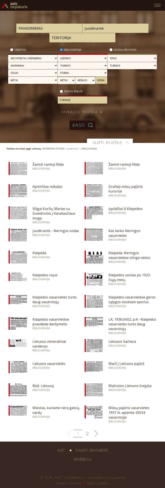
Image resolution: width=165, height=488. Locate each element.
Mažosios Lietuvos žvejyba (129, 385)
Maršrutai (82, 459)
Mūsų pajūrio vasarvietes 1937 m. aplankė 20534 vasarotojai (128, 412)
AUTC (61, 450)
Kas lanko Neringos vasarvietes (124, 233)
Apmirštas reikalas (47, 186)
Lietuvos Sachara (122, 341)
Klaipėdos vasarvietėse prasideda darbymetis (50, 321)
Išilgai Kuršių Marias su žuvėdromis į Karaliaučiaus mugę (53, 213)
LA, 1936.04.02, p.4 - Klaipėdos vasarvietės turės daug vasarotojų (132, 324)
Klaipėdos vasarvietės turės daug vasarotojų (54, 299)
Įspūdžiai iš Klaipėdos (125, 208)
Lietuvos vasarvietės (48, 363)
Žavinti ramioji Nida (48, 164)
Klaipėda (39, 253)
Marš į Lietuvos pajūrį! (126, 363)
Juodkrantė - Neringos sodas (55, 230)
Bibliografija (72, 50)
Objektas (20, 50)
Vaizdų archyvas (124, 50)
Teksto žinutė (73, 91)
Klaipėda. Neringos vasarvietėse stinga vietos (129, 255)
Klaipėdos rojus (44, 275)
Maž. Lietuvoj (43, 385)
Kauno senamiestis (92, 450)
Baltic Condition (98, 483)
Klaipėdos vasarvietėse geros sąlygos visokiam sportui (132, 299)
